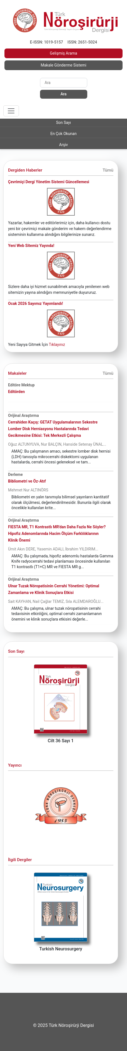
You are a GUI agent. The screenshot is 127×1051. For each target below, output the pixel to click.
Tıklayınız (57, 344)
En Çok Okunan (63, 133)
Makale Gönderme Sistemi (63, 65)
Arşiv (63, 144)
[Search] (63, 82)
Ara (64, 94)
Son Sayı (63, 122)
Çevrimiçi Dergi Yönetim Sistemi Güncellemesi (48, 182)
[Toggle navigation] (11, 110)
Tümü (108, 170)
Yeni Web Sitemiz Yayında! (31, 245)
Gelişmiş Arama (63, 53)
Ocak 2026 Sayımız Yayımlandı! (35, 303)
